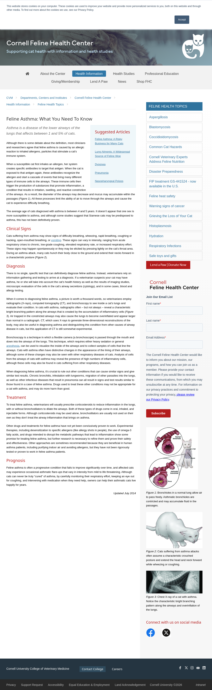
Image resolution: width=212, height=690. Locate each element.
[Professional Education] (162, 74)
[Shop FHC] (144, 81)
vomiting (56, 240)
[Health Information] (89, 74)
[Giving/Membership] (65, 81)
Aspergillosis (158, 117)
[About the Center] (53, 74)
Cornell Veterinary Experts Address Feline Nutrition (168, 159)
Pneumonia (101, 172)
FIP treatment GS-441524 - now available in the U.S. (172, 184)
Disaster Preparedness (166, 171)
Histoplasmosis (160, 226)
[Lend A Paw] (99, 81)
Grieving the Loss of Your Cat (170, 216)
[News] (122, 81)
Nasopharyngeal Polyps (109, 181)
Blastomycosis (159, 127)
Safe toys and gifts (162, 256)
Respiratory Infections (165, 246)
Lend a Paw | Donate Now (168, 265)
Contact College (92, 669)
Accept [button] (182, 19)
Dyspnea (100, 164)
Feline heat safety (162, 196)
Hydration (156, 236)
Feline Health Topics (168, 106)
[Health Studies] (124, 74)
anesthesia (12, 345)
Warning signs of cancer (166, 206)
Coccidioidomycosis (163, 137)
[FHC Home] (27, 73)
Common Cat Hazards (165, 147)
